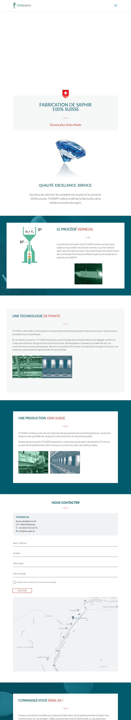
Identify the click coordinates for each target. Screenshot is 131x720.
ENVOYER (22, 590)
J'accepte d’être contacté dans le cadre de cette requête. (34, 582)
